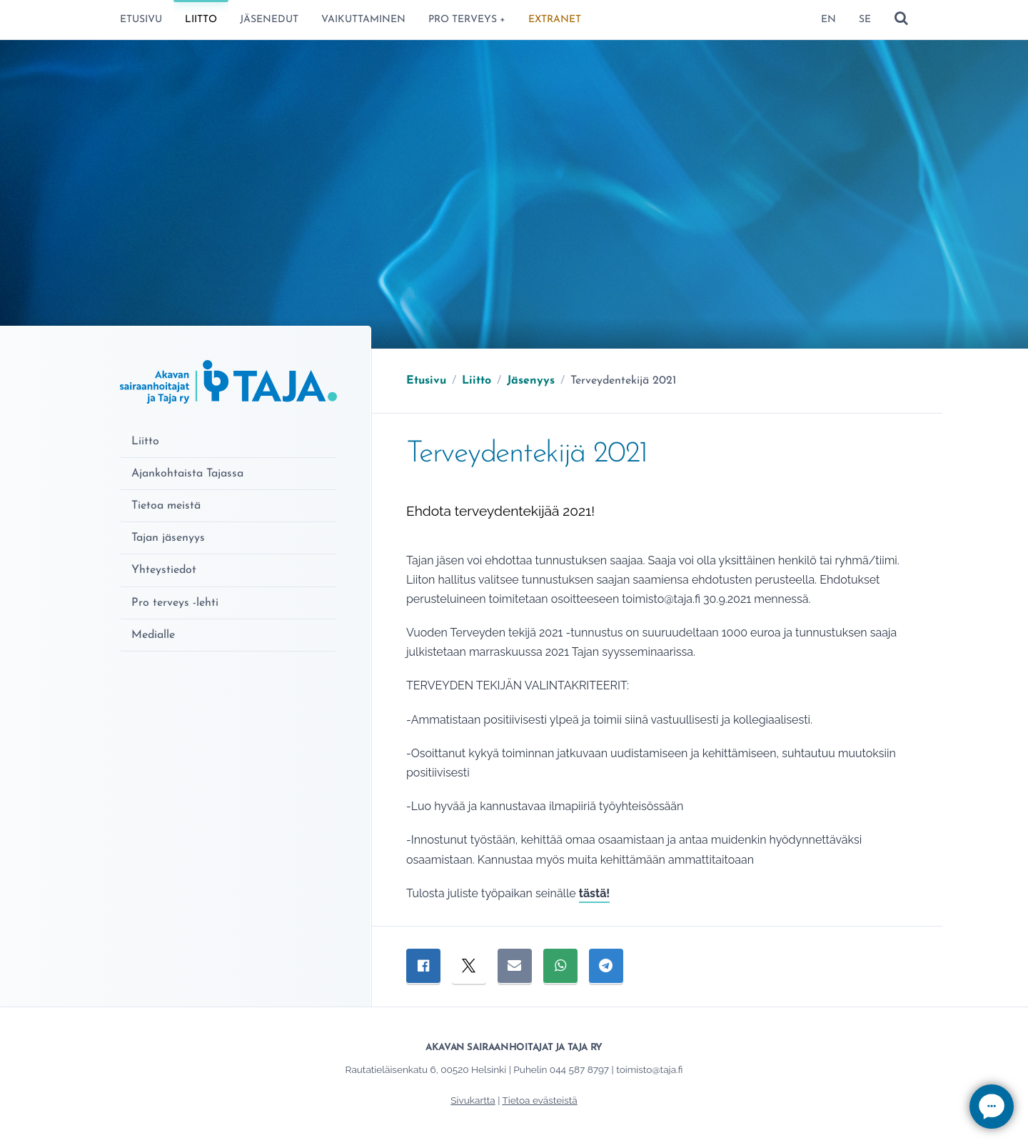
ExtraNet (554, 19)
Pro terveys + (466, 19)
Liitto (201, 19)
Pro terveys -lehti (174, 603)
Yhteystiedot (163, 570)
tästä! (594, 893)
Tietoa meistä (166, 505)
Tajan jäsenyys (168, 538)
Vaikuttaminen (363, 19)
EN (828, 19)
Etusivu (141, 19)
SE (865, 19)
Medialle (153, 635)
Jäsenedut (269, 19)
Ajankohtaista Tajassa (187, 473)
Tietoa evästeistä (539, 1100)
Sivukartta (472, 1100)
